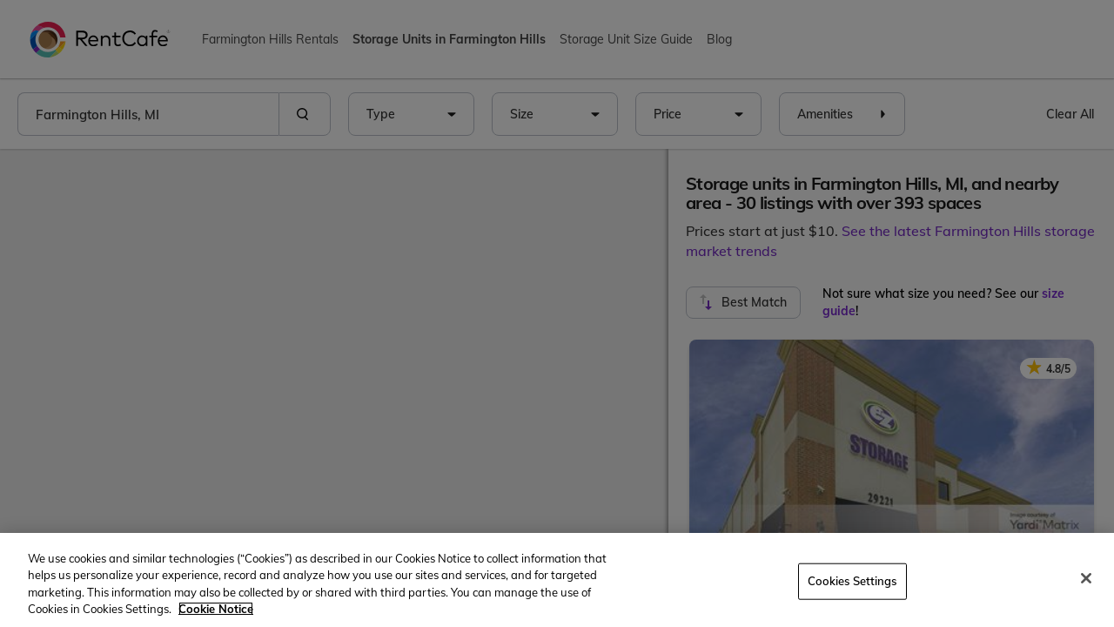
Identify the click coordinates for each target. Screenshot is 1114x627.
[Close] (1086, 578)
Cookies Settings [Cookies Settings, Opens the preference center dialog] (852, 581)
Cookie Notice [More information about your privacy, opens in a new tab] (215, 609)
